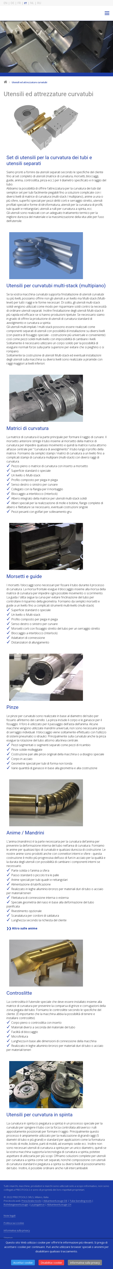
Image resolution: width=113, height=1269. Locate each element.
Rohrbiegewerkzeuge (16, 1204)
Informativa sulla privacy (85, 1262)
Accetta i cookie (23, 1262)
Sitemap (8, 1237)
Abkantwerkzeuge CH (59, 1204)
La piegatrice (37, 1204)
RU (39, 3)
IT (25, 3)
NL (32, 3)
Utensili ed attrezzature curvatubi (29, 82)
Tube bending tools (80, 1200)
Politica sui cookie (14, 1223)
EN (5, 3)
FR (19, 3)
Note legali (9, 1215)
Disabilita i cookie (51, 1262)
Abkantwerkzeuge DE (55, 1200)
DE (12, 3)
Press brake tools (31, 1200)
